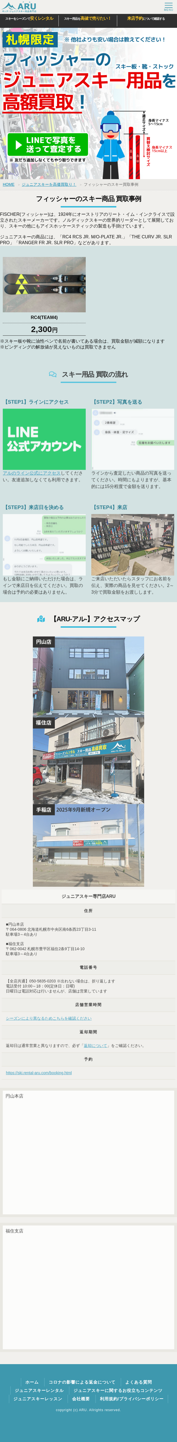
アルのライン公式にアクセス (32, 477)
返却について (95, 1050)
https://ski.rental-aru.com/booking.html (39, 1077)
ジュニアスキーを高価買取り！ (49, 184)
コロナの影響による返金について (82, 1382)
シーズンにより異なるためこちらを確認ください (49, 1023)
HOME (8, 184)
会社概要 (81, 1398)
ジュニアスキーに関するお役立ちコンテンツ (118, 1390)
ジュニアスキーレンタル (39, 1390)
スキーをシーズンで (29, 18)
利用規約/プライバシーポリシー (132, 1398)
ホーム (32, 1382)
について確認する (146, 18)
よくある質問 (138, 1382)
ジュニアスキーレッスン (37, 1398)
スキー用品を (88, 18)
